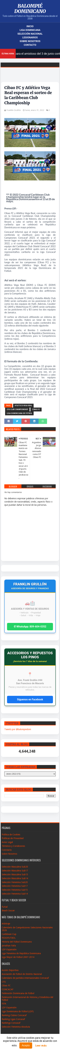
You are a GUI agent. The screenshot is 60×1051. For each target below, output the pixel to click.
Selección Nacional (30, 33)
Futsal (5, 906)
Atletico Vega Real (23, 405)
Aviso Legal (7, 842)
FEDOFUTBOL (9, 938)
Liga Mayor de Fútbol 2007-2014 (18, 957)
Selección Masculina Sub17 (15, 870)
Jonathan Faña (9, 945)
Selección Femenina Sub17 (15, 886)
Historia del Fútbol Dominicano (17, 941)
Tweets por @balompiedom (17, 729)
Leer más (41, 1045)
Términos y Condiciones (13, 846)
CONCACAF (7, 989)
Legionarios (30, 37)
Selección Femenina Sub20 (15, 882)
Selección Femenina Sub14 (15, 893)
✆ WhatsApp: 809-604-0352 (30, 626)
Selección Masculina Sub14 (15, 878)
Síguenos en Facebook (30, 699)
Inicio (30, 26)
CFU (4, 982)
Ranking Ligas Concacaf (13, 1019)
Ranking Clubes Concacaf (14, 1015)
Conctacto (7, 850)
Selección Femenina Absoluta (16, 1026)
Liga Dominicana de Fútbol (19, 413)
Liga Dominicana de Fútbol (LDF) (18, 1011)
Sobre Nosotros (30, 41)
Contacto (30, 44)
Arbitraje (6, 923)
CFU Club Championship (17, 409)
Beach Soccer (8, 910)
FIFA (4, 1003)
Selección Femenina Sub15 (15, 890)
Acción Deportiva (10, 970)
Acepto (26, 1045)
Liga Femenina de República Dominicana (21, 953)
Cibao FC (36, 409)
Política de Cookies (11, 834)
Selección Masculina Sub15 (15, 874)
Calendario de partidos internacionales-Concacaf (25, 978)
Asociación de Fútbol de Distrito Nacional (22, 974)
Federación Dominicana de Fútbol (18, 993)
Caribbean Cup (9, 934)
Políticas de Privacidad (13, 838)
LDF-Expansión (9, 949)
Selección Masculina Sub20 (15, 866)
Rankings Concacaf (11, 1023)
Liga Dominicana (30, 30)
